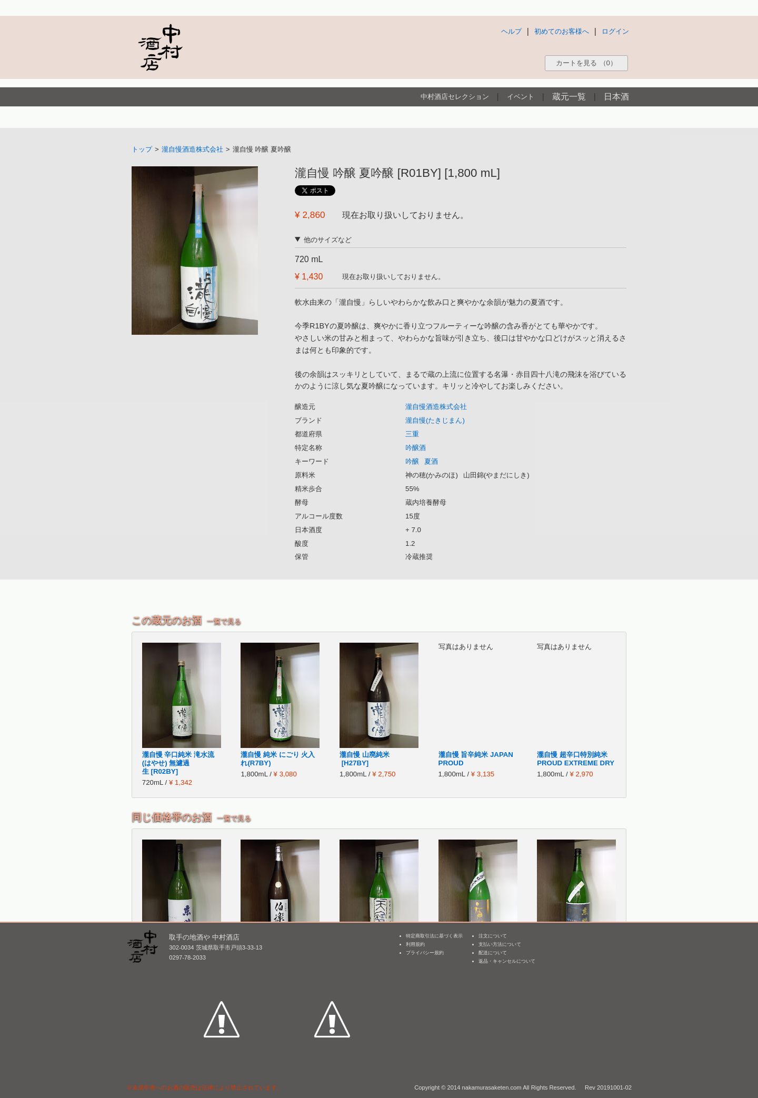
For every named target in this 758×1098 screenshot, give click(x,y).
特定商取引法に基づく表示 (434, 936)
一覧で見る (224, 621)
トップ (142, 149)
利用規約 (415, 944)
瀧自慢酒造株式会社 (192, 149)
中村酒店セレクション (455, 97)
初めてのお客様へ (561, 31)
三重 (412, 434)
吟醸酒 (415, 448)
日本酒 (616, 96)
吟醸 (412, 461)
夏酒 (431, 461)
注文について (492, 936)
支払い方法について (499, 944)
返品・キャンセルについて (506, 961)
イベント (520, 97)
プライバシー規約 (425, 952)
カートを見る (586, 63)
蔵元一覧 (569, 96)
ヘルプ (511, 31)
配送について (492, 952)
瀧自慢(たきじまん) (435, 420)
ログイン (615, 31)
